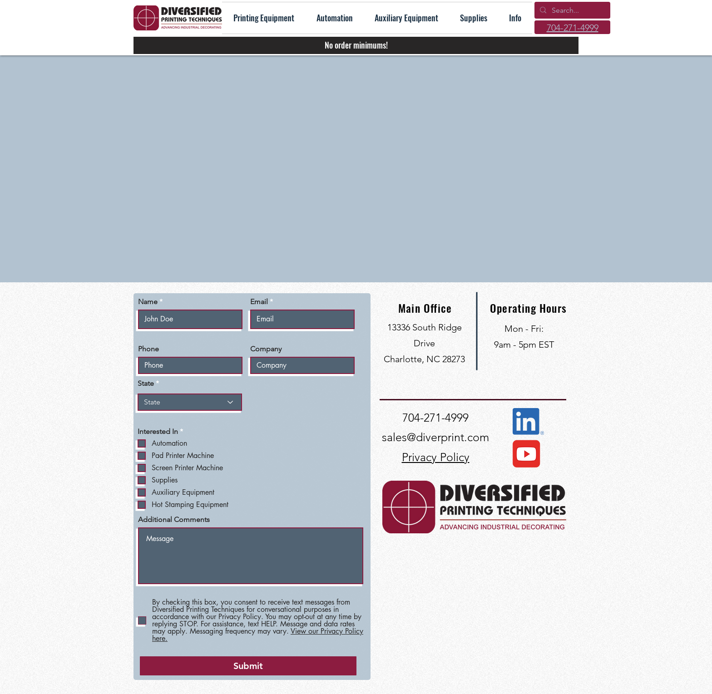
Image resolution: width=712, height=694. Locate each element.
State (146, 383)
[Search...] (571, 10)
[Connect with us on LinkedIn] (528, 421)
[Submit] (248, 665)
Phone (148, 349)
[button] (515, 18)
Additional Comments (174, 519)
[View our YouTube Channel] (526, 453)
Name (148, 301)
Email (259, 301)
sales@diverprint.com (435, 437)
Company (266, 349)
